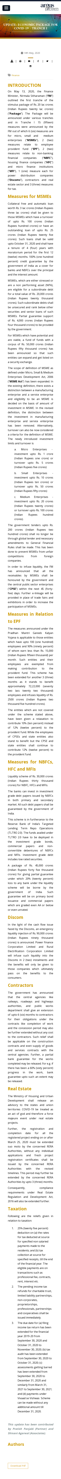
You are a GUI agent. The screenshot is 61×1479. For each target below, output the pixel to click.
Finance (16, 75)
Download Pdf (18, 1465)
